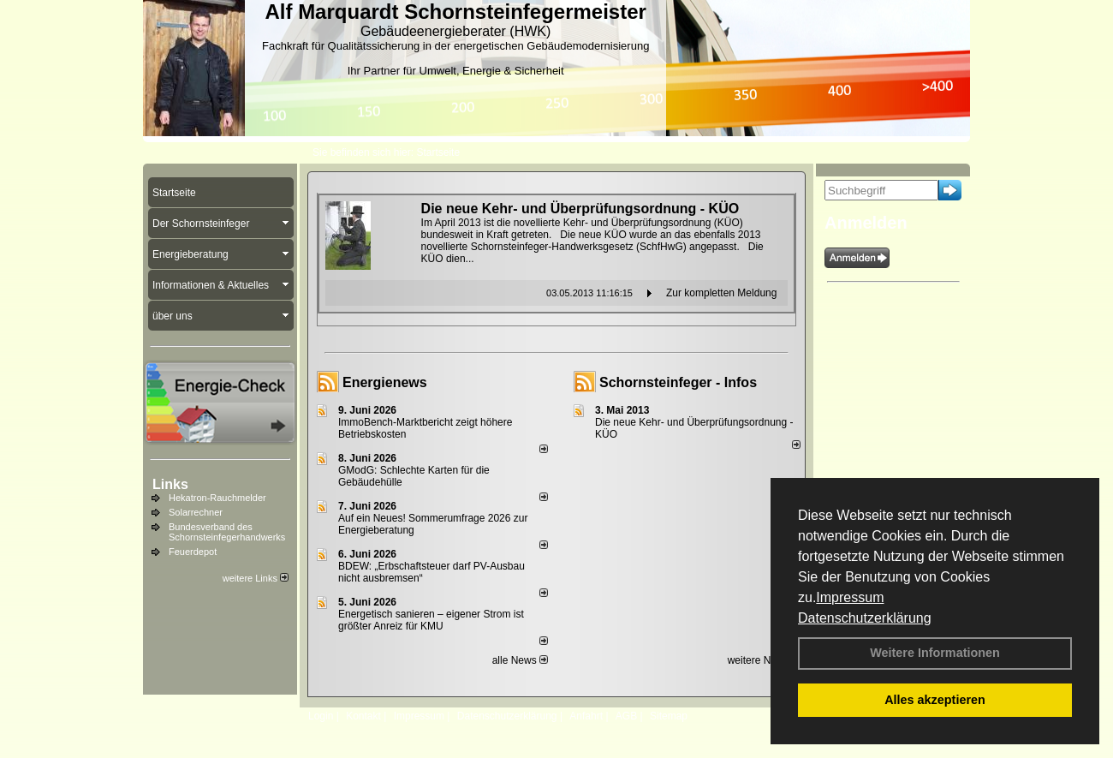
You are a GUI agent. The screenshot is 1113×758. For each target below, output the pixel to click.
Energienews (384, 382)
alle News (520, 660)
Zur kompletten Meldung (721, 293)
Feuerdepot (193, 551)
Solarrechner (196, 512)
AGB (626, 716)
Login (320, 716)
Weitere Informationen (935, 653)
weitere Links (256, 578)
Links (170, 484)
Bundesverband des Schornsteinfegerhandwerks (227, 532)
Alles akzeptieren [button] (934, 700)
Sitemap (668, 716)
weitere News (764, 660)
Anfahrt (586, 716)
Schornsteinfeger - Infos (678, 382)
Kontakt (363, 716)
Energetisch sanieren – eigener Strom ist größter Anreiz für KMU (431, 620)
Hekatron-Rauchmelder (217, 497)
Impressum (850, 597)
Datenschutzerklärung (864, 618)
